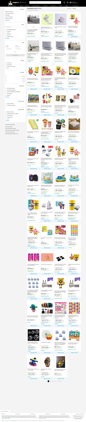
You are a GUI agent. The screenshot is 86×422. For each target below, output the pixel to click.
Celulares (27, 5)
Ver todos (7, 20)
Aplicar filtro (15, 55)
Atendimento (75, 5)
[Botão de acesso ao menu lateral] (12, 6)
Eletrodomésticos (36, 5)
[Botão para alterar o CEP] (23, 2)
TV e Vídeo (46, 5)
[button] (59, 2)
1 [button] (48, 381)
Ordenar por (69, 8)
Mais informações (5, 411)
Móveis (61, 5)
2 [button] (50, 381)
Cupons (21, 5)
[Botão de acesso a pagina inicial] (13, 2)
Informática (54, 5)
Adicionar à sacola (74, 36)
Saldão (66, 5)
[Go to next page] (61, 381)
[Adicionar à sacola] (74, 36)
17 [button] (58, 381)
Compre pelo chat (78, 416)
